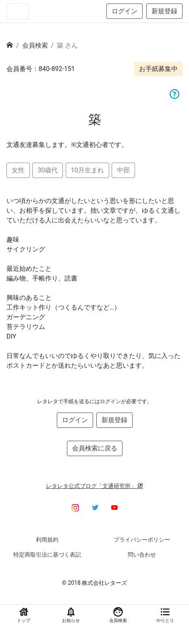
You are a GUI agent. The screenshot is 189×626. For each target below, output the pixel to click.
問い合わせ (142, 554)
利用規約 (47, 539)
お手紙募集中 (158, 69)
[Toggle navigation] (17, 11)
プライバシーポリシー (142, 539)
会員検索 (35, 45)
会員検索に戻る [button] (94, 448)
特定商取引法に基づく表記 (47, 554)
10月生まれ (87, 170)
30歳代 (47, 170)
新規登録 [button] (164, 11)
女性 (18, 170)
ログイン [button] (124, 11)
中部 (123, 170)
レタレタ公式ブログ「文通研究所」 (94, 486)
